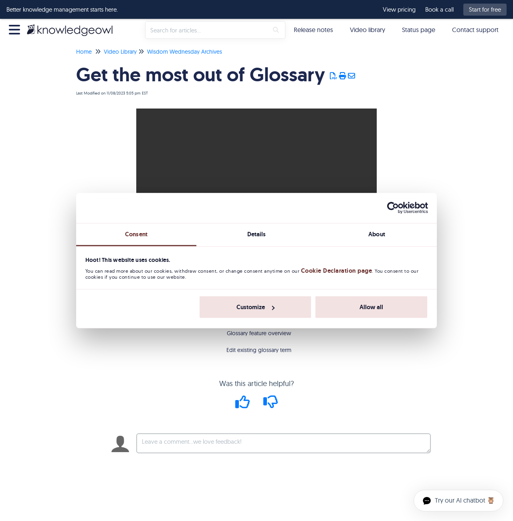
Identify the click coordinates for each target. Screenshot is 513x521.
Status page (418, 30)
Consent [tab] (136, 234)
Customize (255, 307)
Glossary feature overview (259, 333)
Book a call (439, 9)
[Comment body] (283, 443)
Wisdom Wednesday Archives (184, 51)
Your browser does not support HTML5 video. (256, 169)
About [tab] (376, 234)
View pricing (399, 9)
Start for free (485, 9)
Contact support (475, 30)
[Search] (276, 30)
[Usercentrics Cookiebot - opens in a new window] (393, 208)
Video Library (120, 51)
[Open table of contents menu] (16, 28)
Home (84, 51)
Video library (367, 30)
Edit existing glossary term (258, 350)
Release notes (313, 30)
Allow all (371, 307)
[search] (206, 30)
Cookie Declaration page (336, 271)
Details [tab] (256, 234)
